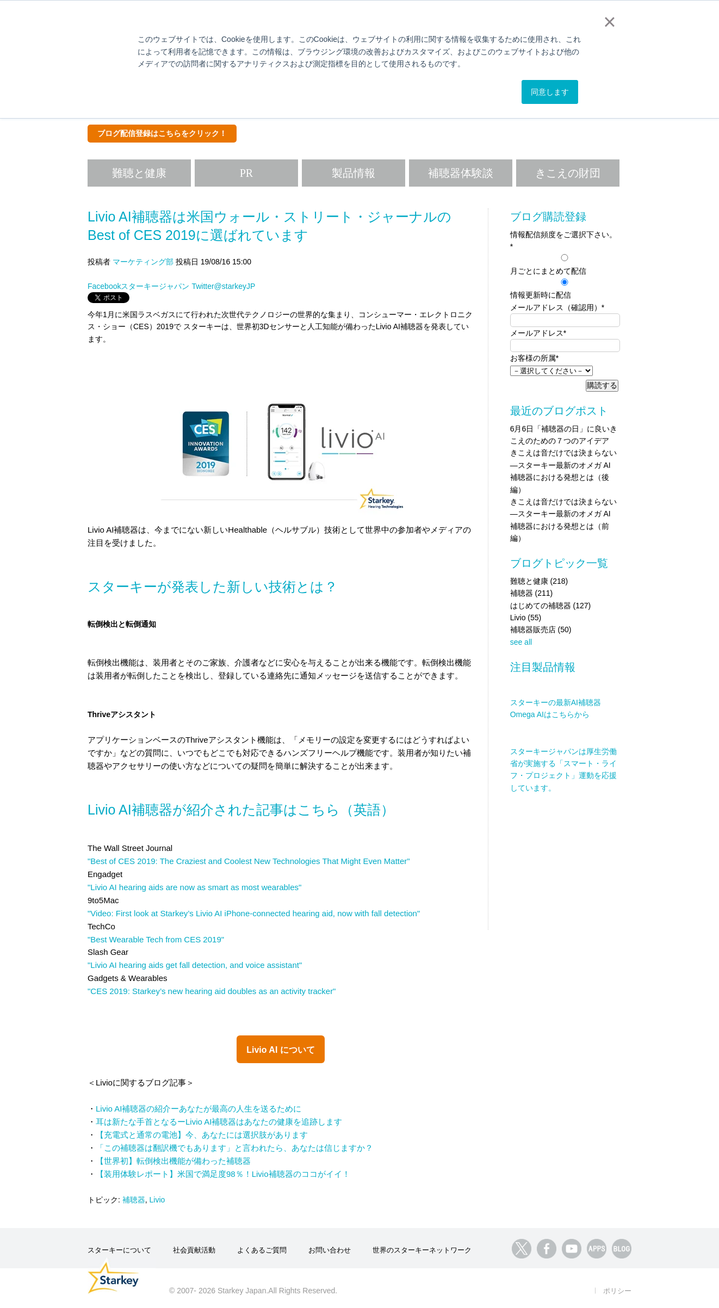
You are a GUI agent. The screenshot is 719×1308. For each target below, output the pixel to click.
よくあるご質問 (262, 1250)
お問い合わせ (329, 1250)
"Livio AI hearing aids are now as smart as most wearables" (194, 887)
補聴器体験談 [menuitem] (460, 173)
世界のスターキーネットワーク (422, 1250)
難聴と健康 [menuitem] (139, 173)
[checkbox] (564, 276)
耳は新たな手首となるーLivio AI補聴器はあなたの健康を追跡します (219, 1121)
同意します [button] (550, 92)
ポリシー (617, 1291)
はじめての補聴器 (550, 605)
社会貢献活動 (194, 1250)
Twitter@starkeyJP (223, 286)
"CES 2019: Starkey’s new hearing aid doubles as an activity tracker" (212, 991)
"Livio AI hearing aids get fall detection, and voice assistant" (195, 965)
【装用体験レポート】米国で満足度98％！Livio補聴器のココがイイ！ (223, 1174)
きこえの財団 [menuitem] (567, 173)
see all (521, 642)
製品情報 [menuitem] (353, 173)
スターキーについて (119, 1250)
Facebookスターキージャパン (138, 286)
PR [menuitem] (246, 173)
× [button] (609, 22)
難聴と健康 (539, 581)
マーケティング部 (143, 261)
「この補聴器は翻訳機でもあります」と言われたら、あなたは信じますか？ (234, 1147)
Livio (157, 1199)
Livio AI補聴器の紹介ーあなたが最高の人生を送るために (198, 1108)
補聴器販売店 (541, 629)
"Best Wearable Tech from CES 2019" (156, 939)
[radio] (564, 264)
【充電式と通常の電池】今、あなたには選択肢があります (202, 1134)
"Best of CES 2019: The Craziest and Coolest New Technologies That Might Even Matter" (249, 861)
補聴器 (133, 1199)
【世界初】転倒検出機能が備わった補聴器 (173, 1160)
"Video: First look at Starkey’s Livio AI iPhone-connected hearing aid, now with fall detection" (254, 913)
